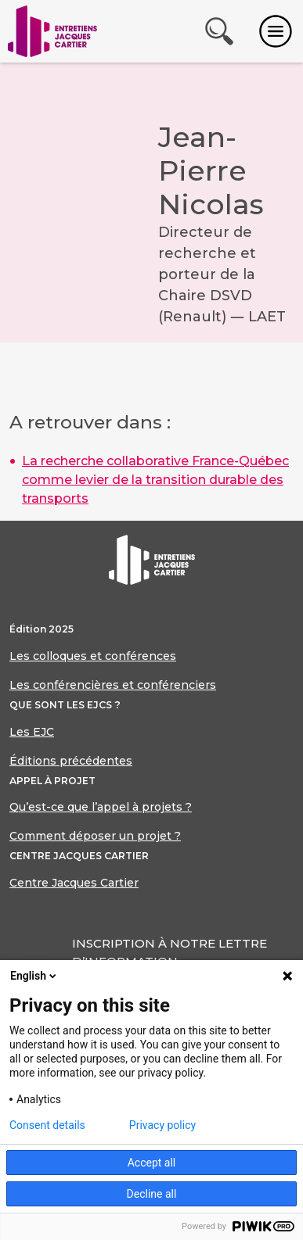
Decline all (152, 1194)
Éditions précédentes (70, 761)
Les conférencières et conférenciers (112, 685)
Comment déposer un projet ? (95, 836)
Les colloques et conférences (92, 656)
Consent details (47, 1125)
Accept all (152, 1162)
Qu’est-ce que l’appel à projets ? (100, 807)
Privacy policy (162, 1125)
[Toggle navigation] (275, 31)
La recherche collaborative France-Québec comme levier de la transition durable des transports (155, 479)
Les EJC (31, 732)
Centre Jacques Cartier (74, 883)
